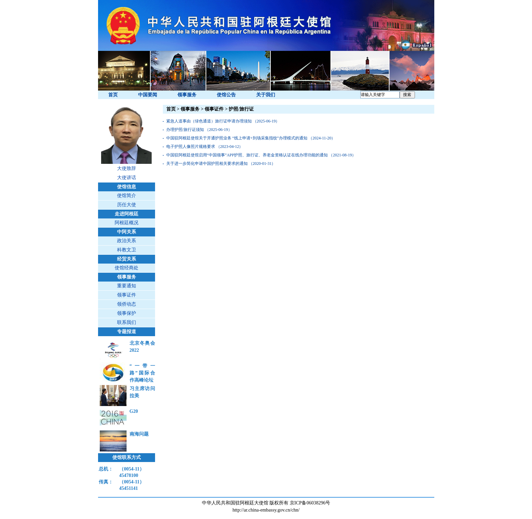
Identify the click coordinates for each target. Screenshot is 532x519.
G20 (134, 411)
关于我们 (265, 94)
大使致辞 (126, 168)
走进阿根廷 (126, 213)
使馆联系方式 (126, 457)
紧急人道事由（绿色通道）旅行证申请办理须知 (209, 121)
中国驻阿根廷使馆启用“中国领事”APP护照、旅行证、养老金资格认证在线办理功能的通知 (247, 155)
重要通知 (126, 285)
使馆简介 (126, 195)
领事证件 (126, 294)
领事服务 (186, 94)
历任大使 (126, 204)
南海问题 (139, 434)
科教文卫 (126, 249)
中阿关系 (126, 231)
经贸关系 (126, 259)
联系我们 (126, 322)
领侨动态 (126, 304)
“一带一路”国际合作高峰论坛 (142, 373)
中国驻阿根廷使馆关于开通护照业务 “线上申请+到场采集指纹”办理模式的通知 (236, 138)
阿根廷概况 (126, 222)
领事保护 (126, 313)
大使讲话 (126, 177)
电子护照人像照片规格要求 (190, 146)
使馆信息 (126, 186)
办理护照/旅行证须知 (185, 129)
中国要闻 (147, 94)
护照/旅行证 (241, 109)
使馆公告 (226, 94)
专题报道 (126, 331)
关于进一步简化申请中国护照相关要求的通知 (207, 163)
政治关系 (126, 240)
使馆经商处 (126, 267)
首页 (113, 94)
